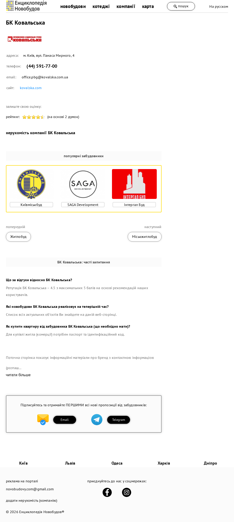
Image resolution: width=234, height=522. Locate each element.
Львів (70, 463)
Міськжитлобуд (144, 236)
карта (148, 6)
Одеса (117, 463)
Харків (164, 463)
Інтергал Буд (134, 204)
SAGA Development (82, 204)
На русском (218, 6)
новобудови (73, 6)
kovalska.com (31, 87)
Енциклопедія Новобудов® (41, 511)
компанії (126, 6)
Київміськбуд (31, 204)
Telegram (118, 420)
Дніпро (210, 463)
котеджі (101, 6)
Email (65, 420)
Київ (23, 463)
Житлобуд (18, 236)
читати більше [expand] (18, 375)
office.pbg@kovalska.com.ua (45, 77)
